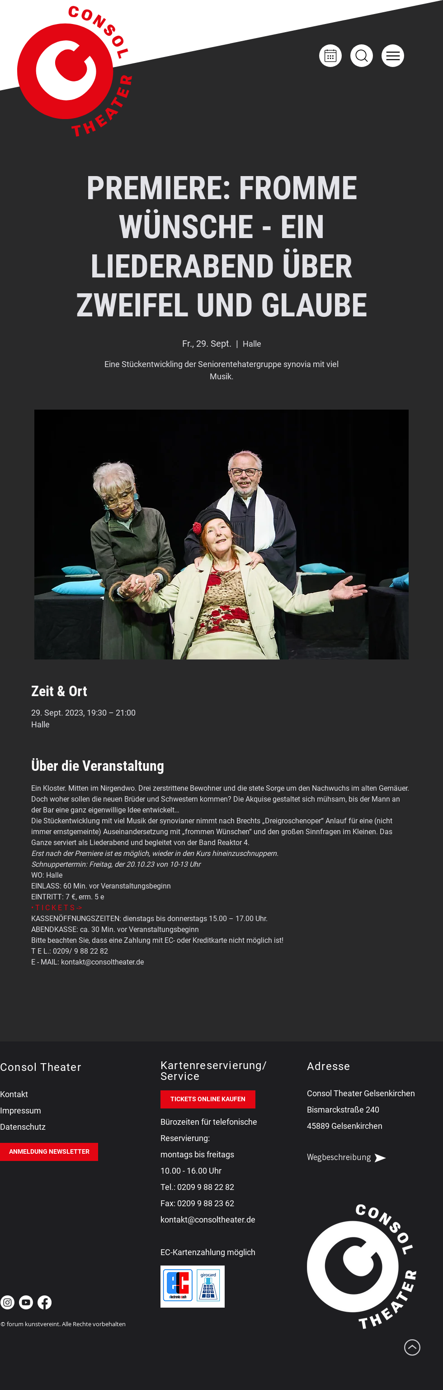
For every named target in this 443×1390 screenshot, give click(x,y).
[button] (393, 55)
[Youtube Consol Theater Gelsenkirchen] (26, 1302)
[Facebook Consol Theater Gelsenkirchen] (45, 1302)
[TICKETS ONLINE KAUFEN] (207, 1099)
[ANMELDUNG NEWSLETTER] (49, 1152)
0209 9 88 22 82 (205, 1187)
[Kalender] (330, 55)
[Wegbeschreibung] (354, 1158)
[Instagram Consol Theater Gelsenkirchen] (7, 1302)
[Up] (361, 55)
